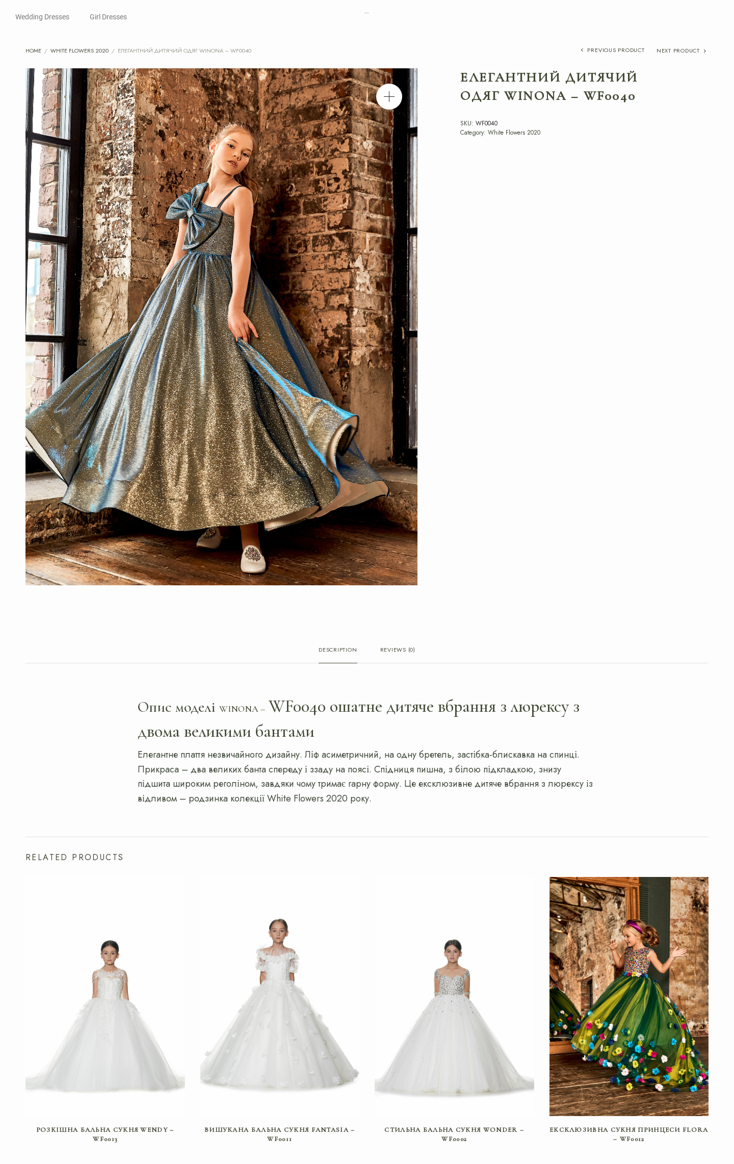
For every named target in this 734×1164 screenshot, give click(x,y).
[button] (389, 97)
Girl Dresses (108, 17)
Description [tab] (338, 650)
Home (33, 50)
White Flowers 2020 (79, 50)
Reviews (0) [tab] (397, 650)
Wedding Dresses (42, 17)
